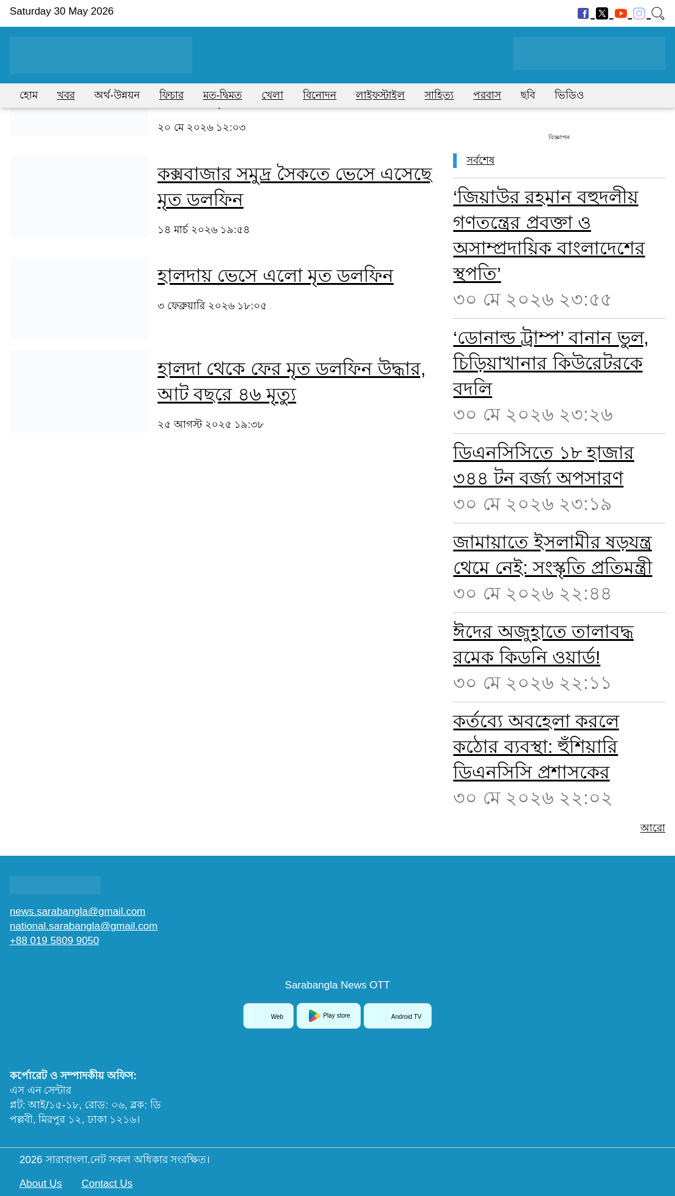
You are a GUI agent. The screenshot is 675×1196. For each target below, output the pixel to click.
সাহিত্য (439, 95)
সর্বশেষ (480, 160)
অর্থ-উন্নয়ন (117, 95)
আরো (652, 828)
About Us (40, 1183)
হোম (28, 95)
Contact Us (107, 1183)
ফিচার (171, 95)
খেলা (272, 95)
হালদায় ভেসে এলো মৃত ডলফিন (275, 275)
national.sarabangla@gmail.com (84, 926)
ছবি (528, 95)
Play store (328, 1016)
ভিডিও (569, 95)
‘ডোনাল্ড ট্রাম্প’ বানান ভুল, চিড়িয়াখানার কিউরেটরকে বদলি (551, 363)
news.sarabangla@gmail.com (77, 911)
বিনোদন (319, 95)
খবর (66, 95)
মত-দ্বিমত (223, 95)
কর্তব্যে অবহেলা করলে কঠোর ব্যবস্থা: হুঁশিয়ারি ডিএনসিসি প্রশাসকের (536, 746)
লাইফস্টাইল (380, 95)
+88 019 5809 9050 (54, 940)
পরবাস (487, 95)
